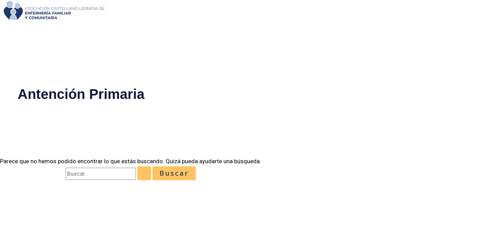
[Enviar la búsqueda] (144, 173)
